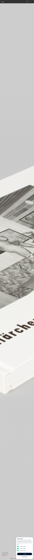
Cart (17, 279)
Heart (13, 279)
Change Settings (24, 556)
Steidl (2, 1)
